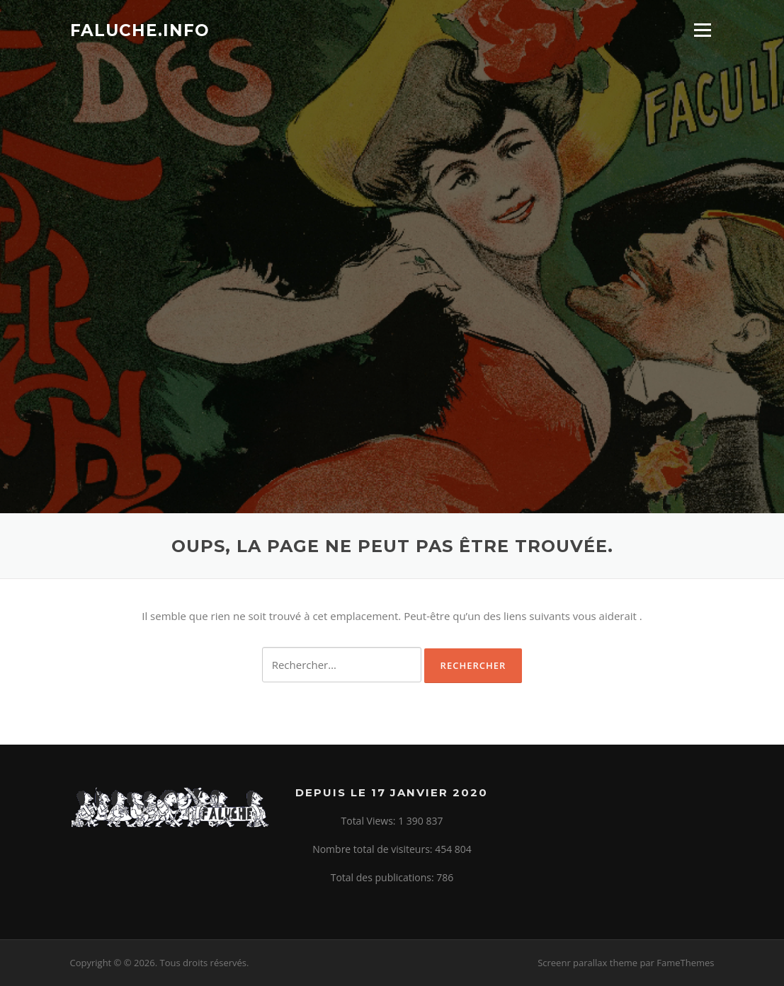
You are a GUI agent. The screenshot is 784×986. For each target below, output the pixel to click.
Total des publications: (384, 877)
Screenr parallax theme (587, 962)
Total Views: (370, 820)
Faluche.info (140, 30)
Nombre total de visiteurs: (373, 849)
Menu (702, 30)
